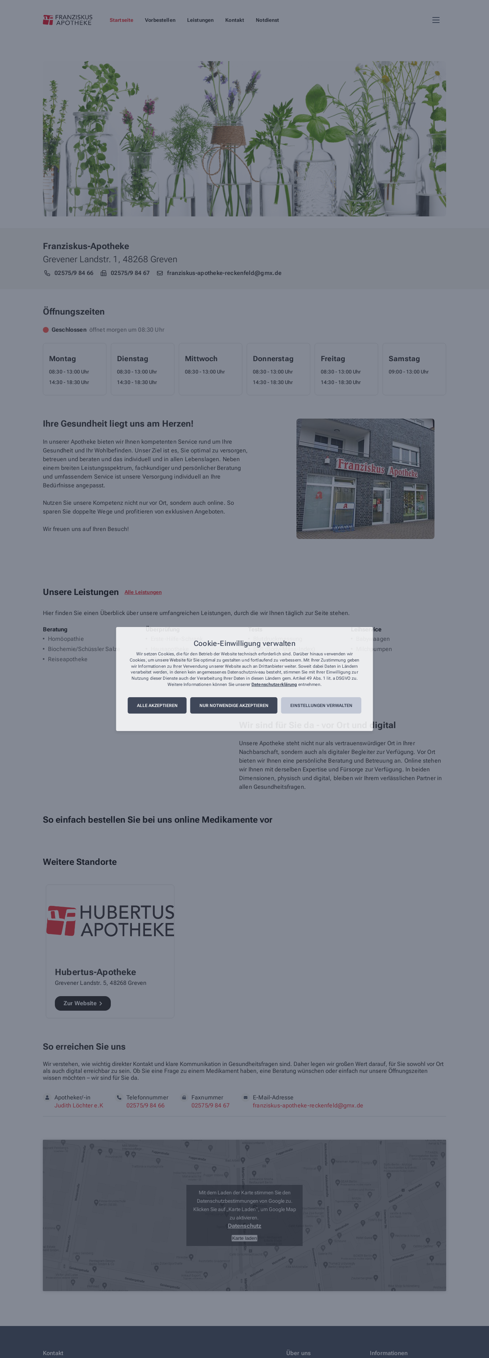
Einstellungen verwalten (321, 705)
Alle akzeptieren (157, 705)
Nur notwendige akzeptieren (233, 705)
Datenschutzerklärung (274, 684)
